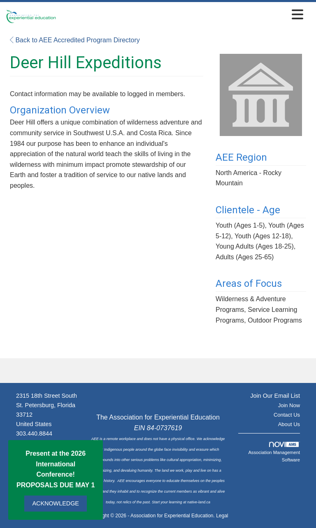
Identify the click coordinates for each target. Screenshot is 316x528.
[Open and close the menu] (182, 15)
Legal (222, 516)
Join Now (289, 405)
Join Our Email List (275, 395)
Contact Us (287, 415)
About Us (289, 424)
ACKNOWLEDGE (55, 503)
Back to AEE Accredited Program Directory (75, 40)
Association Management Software (274, 452)
